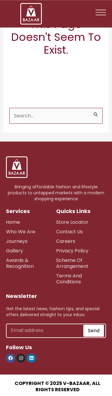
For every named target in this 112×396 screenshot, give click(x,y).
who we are (20, 231)
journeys (16, 241)
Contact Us (69, 231)
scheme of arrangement (72, 263)
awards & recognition (20, 263)
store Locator (72, 222)
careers (65, 241)
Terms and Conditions (69, 278)
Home (13, 222)
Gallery (14, 250)
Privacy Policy (72, 250)
